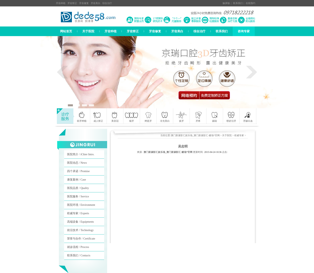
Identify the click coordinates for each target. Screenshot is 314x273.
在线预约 (250, 3)
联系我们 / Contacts (78, 255)
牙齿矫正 (72, 3)
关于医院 (88, 31)
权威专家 (239, 135)
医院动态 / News (77, 162)
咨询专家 (244, 31)
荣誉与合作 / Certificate (81, 238)
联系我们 (238, 3)
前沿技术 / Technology (80, 230)
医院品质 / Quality (78, 188)
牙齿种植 (60, 3)
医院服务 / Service (78, 196)
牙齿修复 (84, 3)
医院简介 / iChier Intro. (80, 154)
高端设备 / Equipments (80, 221)
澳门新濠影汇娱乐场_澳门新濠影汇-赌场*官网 (195, 135)
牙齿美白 (95, 3)
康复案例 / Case (76, 179)
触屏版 (226, 3)
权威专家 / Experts (78, 213)
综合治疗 (107, 3)
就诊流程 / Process (78, 247)
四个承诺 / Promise (78, 171)
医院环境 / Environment (81, 204)
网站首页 (66, 31)
